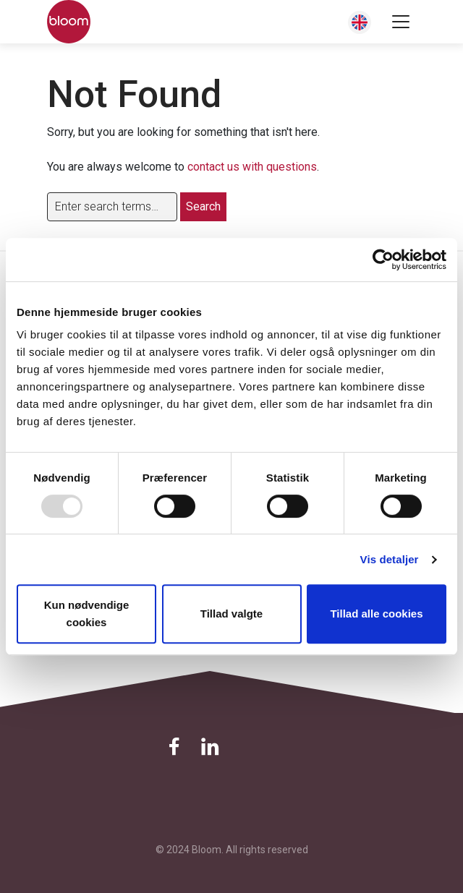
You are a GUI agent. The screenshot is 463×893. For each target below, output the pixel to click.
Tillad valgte (231, 613)
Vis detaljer (389, 559)
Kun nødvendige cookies (86, 613)
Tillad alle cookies (376, 613)
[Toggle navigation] (401, 21)
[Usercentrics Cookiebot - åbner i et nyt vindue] (383, 259)
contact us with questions (252, 167)
